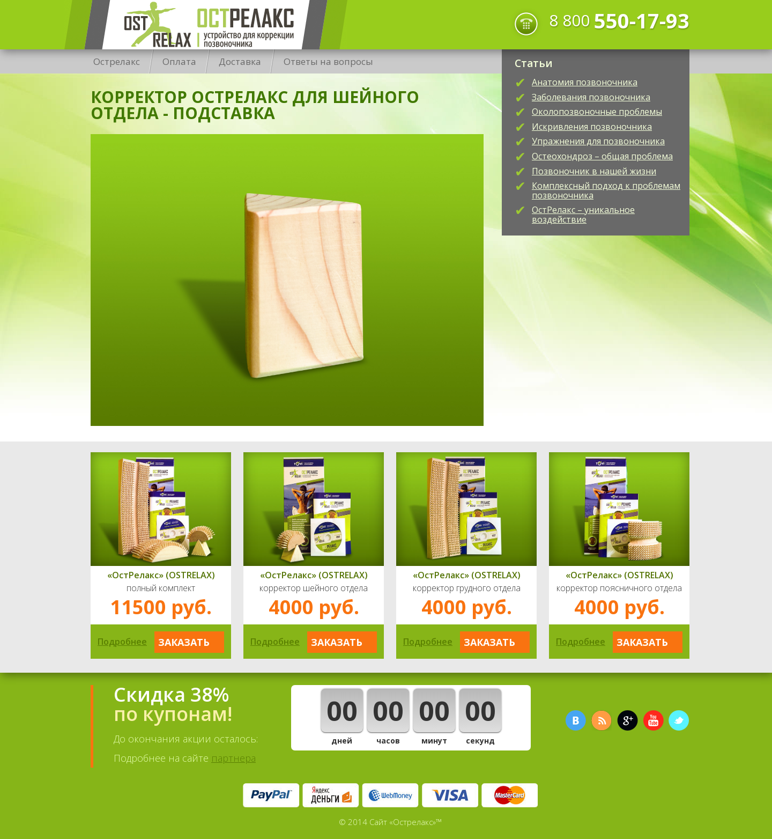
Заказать (184, 642)
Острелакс (205, 24)
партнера (233, 758)
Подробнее (122, 641)
